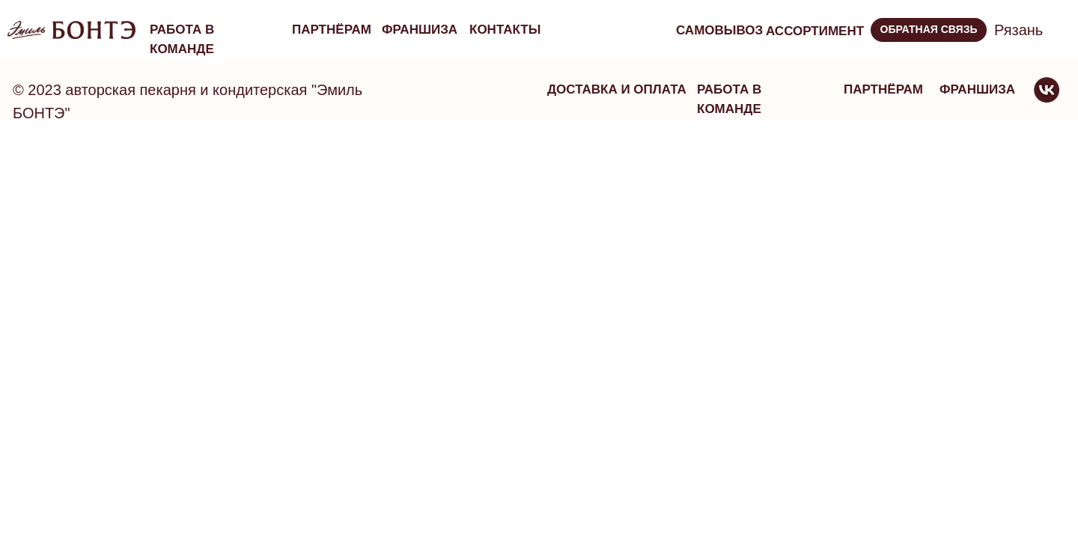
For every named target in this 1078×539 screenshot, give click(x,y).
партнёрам (331, 29)
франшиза (419, 29)
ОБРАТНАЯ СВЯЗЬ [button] (929, 29)
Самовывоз (719, 30)
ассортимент (815, 31)
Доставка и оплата (616, 89)
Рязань (1018, 30)
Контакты (504, 29)
